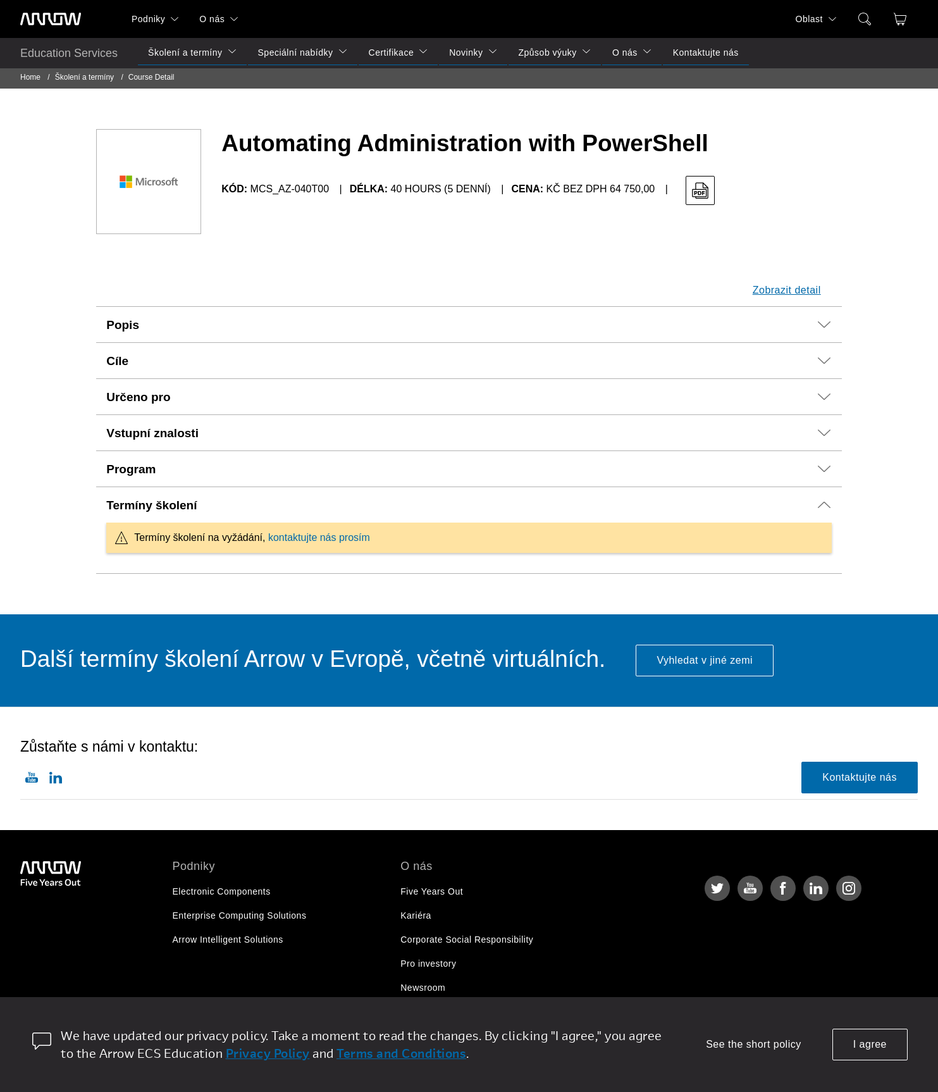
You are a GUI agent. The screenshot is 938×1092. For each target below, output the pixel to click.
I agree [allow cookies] (870, 1044)
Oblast (809, 19)
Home (30, 77)
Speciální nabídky (295, 52)
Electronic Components (222, 891)
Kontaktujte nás (706, 52)
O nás (212, 19)
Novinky (466, 52)
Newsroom (422, 988)
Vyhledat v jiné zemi (705, 660)
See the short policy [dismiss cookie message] (753, 1044)
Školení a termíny (185, 52)
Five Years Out (431, 891)
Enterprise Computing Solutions (240, 915)
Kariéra (415, 915)
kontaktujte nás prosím (319, 537)
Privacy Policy (268, 1053)
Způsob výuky (548, 52)
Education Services (69, 53)
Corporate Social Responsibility (466, 939)
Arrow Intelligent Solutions (228, 939)
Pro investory (428, 964)
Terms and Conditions (401, 1053)
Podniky (148, 19)
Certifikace (391, 52)
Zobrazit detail (787, 290)
